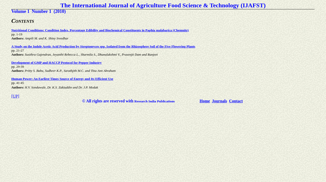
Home (205, 101)
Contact (236, 101)
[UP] (15, 96)
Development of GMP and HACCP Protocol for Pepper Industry (56, 62)
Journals (219, 101)
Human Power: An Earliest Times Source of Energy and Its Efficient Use (62, 79)
